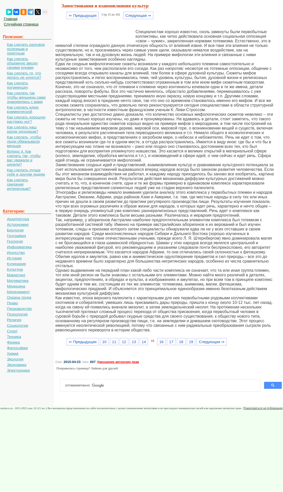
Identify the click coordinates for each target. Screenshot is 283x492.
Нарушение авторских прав (118, 362)
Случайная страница (21, 24)
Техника (14, 336)
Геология (15, 241)
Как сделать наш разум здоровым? (22, 129)
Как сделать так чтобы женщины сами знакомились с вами (26, 97)
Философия (17, 348)
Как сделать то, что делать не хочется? (24, 75)
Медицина (16, 286)
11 (114, 342)
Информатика (19, 247)
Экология (15, 359)
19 (191, 342)
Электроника (18, 370)
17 (171, 342)
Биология (15, 230)
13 (134, 342)
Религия (14, 320)
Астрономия (18, 224)
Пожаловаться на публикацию (263, 408)
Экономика (16, 364)
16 (161, 342)
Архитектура (18, 219)
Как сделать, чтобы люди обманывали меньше (24, 141)
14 (144, 342)
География (16, 236)
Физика (13, 342)
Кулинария (16, 264)
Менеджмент (18, 292)
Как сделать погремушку (17, 85)
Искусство (16, 252)
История (14, 258)
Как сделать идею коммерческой (23, 109)
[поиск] (162, 385)
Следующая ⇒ (138, 15)
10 (104, 342)
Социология (17, 325)
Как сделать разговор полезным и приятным (26, 48)
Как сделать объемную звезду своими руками (22, 63)
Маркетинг (16, 275)
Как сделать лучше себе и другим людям (26, 172)
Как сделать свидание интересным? (19, 184)
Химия (12, 353)
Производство (19, 308)
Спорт (12, 331)
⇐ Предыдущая (83, 15)
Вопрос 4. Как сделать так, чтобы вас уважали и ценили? (24, 157)
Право (12, 303)
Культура (15, 269)
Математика (18, 280)
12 (124, 342)
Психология (17, 314)
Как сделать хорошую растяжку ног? (26, 119)
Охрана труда (19, 297)
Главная (10, 19)
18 (181, 342)
